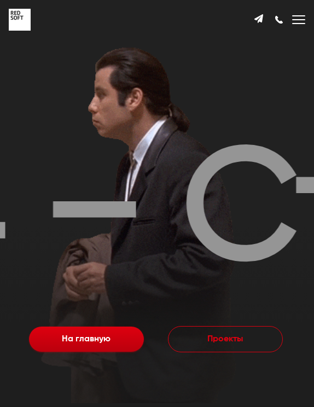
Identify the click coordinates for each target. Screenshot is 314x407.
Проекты (225, 339)
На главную (86, 339)
